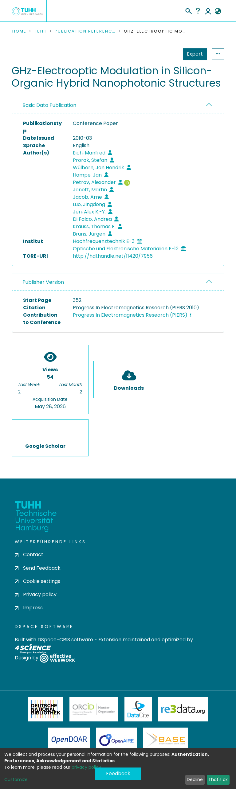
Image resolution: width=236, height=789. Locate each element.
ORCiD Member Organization (94, 709)
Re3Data (183, 709)
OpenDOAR (69, 740)
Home (19, 31)
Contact (29, 554)
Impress (29, 607)
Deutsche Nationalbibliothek (45, 709)
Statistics (193, 53)
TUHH (40, 31)
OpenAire (116, 740)
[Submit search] (188, 10)
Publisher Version (43, 282)
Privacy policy (36, 594)
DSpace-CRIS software (65, 639)
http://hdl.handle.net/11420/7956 (113, 256)
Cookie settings (37, 581)
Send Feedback (38, 568)
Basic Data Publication (49, 105)
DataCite (138, 709)
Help (198, 10)
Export (165, 53)
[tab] (118, 105)
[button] (218, 11)
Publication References (85, 31)
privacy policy (86, 767)
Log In (208, 10)
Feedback (118, 773)
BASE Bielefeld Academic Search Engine (165, 740)
